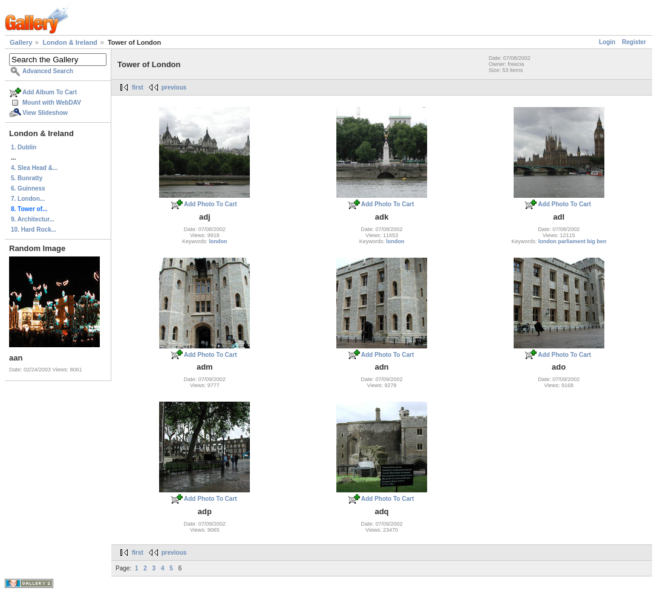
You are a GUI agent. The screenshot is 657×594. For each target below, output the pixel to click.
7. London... (28, 198)
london (218, 241)
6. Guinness (28, 188)
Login (607, 42)
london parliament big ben (572, 241)
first (137, 87)
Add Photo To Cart (210, 204)
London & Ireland (69, 42)
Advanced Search (47, 71)
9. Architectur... (32, 219)
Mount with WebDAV (51, 102)
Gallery (21, 42)
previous (174, 87)
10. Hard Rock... (33, 229)
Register (634, 42)
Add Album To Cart (49, 92)
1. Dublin (23, 147)
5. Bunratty (26, 178)
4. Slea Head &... (34, 168)
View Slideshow (45, 112)
